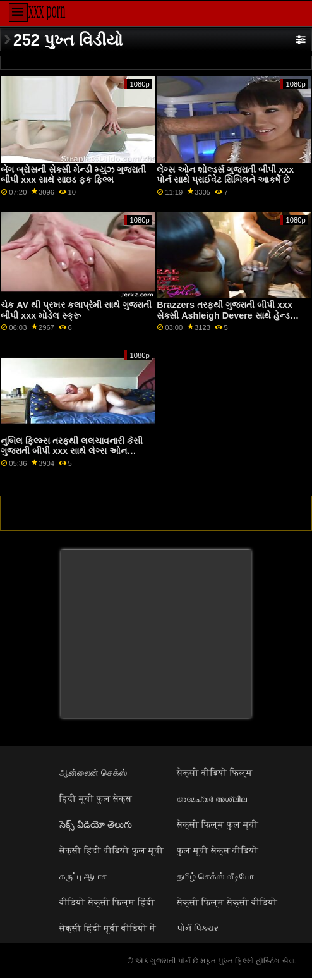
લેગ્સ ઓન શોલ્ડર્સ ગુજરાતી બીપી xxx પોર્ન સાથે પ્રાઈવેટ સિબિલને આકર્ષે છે (225, 174)
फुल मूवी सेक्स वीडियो (217, 850)
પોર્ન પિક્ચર (198, 928)
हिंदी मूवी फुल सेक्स (95, 798)
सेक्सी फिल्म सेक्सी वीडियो (227, 902)
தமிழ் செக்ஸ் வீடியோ (215, 876)
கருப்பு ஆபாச (83, 876)
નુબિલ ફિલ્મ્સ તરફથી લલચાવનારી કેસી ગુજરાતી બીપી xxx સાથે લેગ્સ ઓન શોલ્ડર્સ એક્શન (72, 451)
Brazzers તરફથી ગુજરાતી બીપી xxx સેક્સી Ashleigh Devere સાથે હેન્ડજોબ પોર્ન (232, 315)
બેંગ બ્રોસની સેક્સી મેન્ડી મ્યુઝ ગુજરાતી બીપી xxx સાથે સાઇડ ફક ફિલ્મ (73, 174)
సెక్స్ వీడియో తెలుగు (95, 824)
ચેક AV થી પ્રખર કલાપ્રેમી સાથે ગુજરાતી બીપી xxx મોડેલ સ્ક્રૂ (76, 310)
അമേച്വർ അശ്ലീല (212, 798)
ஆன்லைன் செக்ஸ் (93, 772)
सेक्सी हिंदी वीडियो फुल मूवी (111, 850)
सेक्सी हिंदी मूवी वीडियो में (107, 928)
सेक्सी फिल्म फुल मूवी (217, 824)
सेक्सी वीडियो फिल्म (215, 772)
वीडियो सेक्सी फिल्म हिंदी (107, 902)
